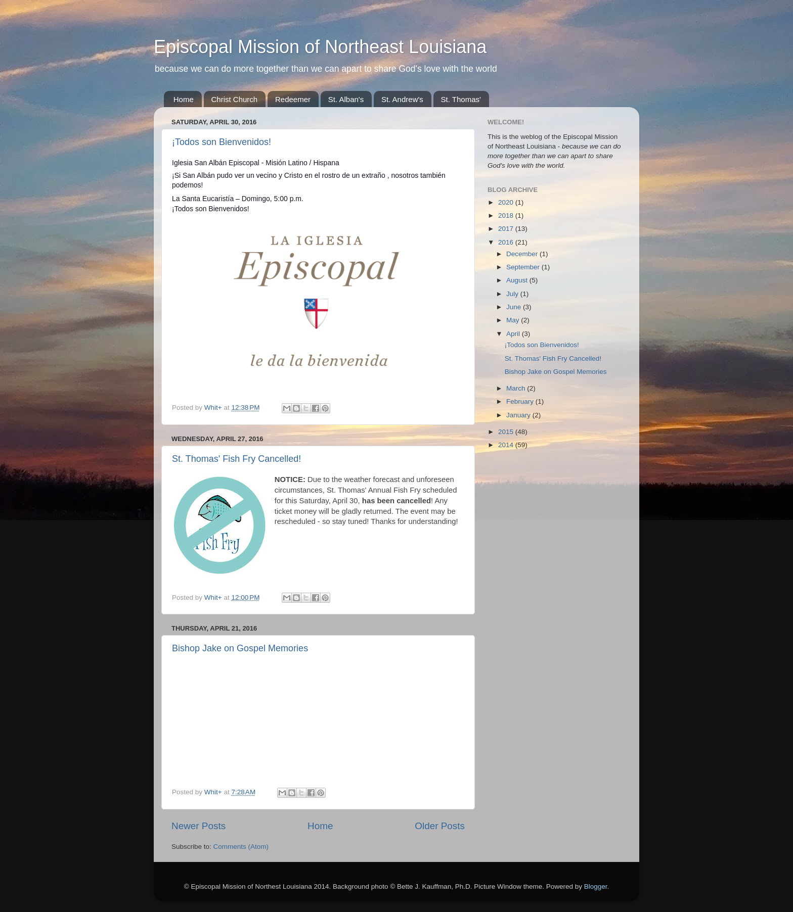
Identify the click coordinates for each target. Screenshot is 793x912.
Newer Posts (198, 826)
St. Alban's (346, 99)
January (519, 415)
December (523, 254)
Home (183, 99)
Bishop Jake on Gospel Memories (240, 648)
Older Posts (440, 826)
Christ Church (234, 99)
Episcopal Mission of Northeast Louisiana (320, 46)
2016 (506, 242)
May (513, 320)
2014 (506, 445)
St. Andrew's (402, 99)
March (516, 388)
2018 (506, 215)
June (514, 307)
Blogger (595, 886)
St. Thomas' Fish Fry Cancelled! (236, 459)
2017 (506, 228)
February (521, 401)
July (513, 294)
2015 (506, 432)
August (518, 280)
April (514, 334)
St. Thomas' (461, 99)
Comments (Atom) (241, 846)
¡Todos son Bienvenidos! (221, 142)
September (524, 267)
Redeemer (293, 99)
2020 (506, 202)
